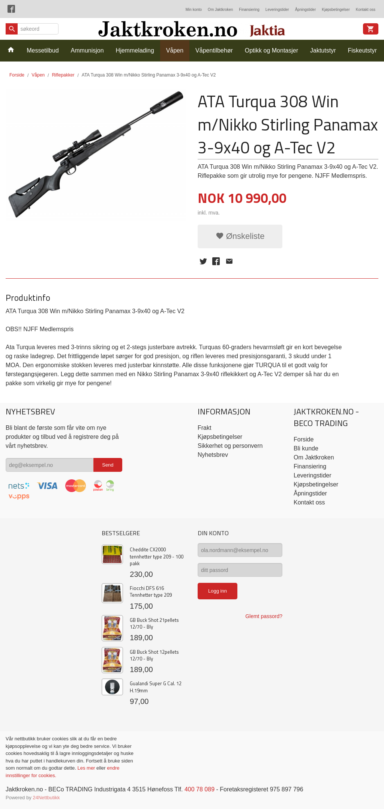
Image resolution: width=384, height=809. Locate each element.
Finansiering (249, 10)
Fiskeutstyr (362, 50)
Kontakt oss (365, 10)
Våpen (174, 50)
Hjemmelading (135, 50)
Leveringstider (277, 10)
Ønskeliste (240, 236)
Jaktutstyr (323, 50)
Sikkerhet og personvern (230, 446)
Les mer (86, 768)
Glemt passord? (263, 616)
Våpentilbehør (214, 50)
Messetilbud (42, 50)
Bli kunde (306, 448)
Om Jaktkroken (220, 10)
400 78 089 (199, 789)
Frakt (204, 428)
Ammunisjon (87, 50)
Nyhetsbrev (213, 455)
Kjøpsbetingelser (336, 10)
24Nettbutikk (46, 797)
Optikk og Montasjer (271, 50)
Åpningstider (305, 10)
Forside (16, 75)
